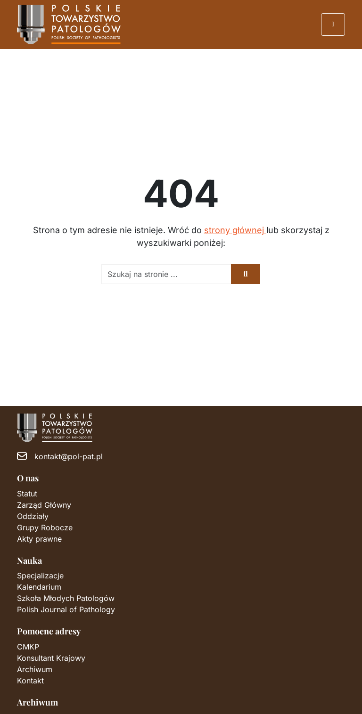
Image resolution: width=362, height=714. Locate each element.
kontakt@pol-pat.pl (68, 456)
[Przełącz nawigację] (333, 24)
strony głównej (235, 230)
